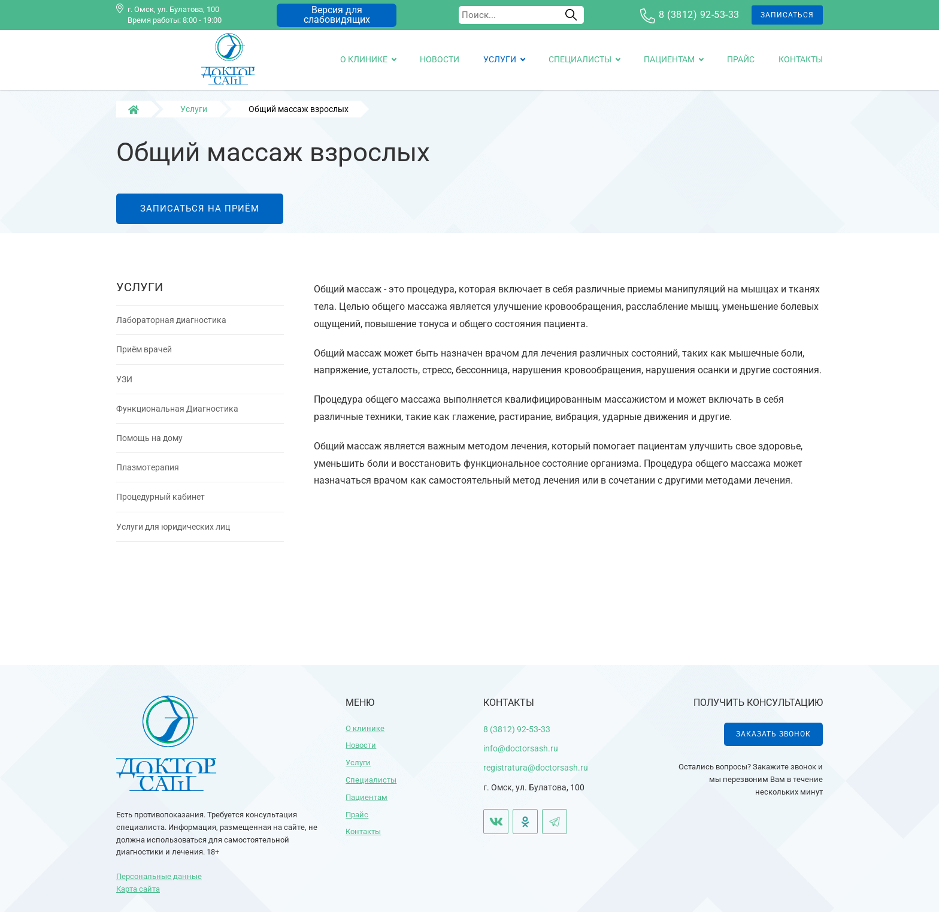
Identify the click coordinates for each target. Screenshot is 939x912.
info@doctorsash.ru (520, 748)
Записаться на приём (199, 215)
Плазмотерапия (147, 475)
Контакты (801, 59)
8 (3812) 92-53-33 (699, 14)
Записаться (787, 15)
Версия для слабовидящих (337, 14)
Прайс (741, 59)
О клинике (363, 59)
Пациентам (669, 59)
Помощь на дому (149, 445)
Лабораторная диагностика (171, 328)
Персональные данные (159, 876)
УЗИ (124, 386)
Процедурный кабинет (160, 504)
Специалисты (580, 59)
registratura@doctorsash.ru (535, 767)
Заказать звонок (773, 734)
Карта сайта (138, 888)
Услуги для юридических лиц (173, 534)
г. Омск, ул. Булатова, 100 (173, 9)
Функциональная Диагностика (177, 416)
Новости (439, 59)
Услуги (499, 59)
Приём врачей (144, 357)
